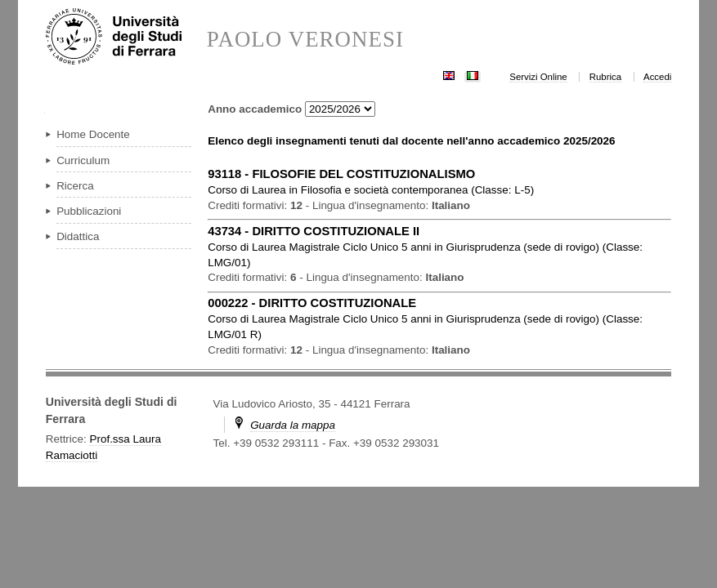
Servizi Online (538, 77)
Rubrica (605, 77)
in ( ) (371, 190)
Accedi (657, 77)
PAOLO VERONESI (305, 40)
